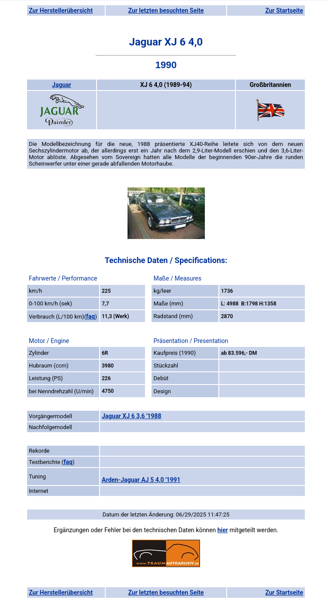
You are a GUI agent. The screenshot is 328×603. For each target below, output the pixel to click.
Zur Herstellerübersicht (61, 10)
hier (223, 530)
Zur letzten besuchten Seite (166, 10)
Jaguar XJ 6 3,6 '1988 (131, 415)
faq (90, 316)
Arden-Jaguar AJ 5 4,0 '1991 (141, 479)
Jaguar (61, 84)
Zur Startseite (284, 10)
